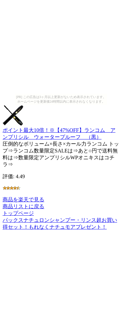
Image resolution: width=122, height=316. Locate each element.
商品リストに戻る (23, 206)
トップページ (18, 213)
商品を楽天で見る (23, 199)
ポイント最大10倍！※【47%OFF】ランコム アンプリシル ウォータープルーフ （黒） (59, 130)
